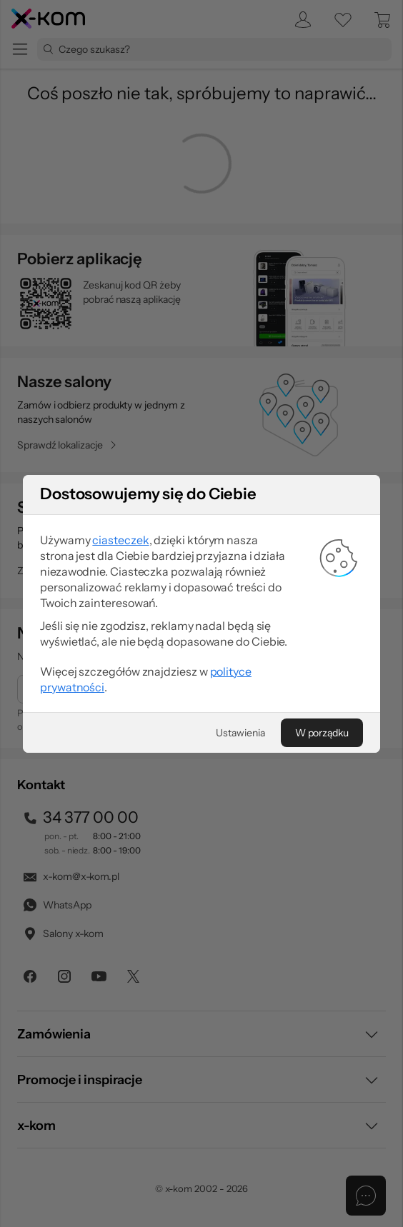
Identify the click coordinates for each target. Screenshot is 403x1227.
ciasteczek (120, 540)
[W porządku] (322, 732)
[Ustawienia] (240, 732)
